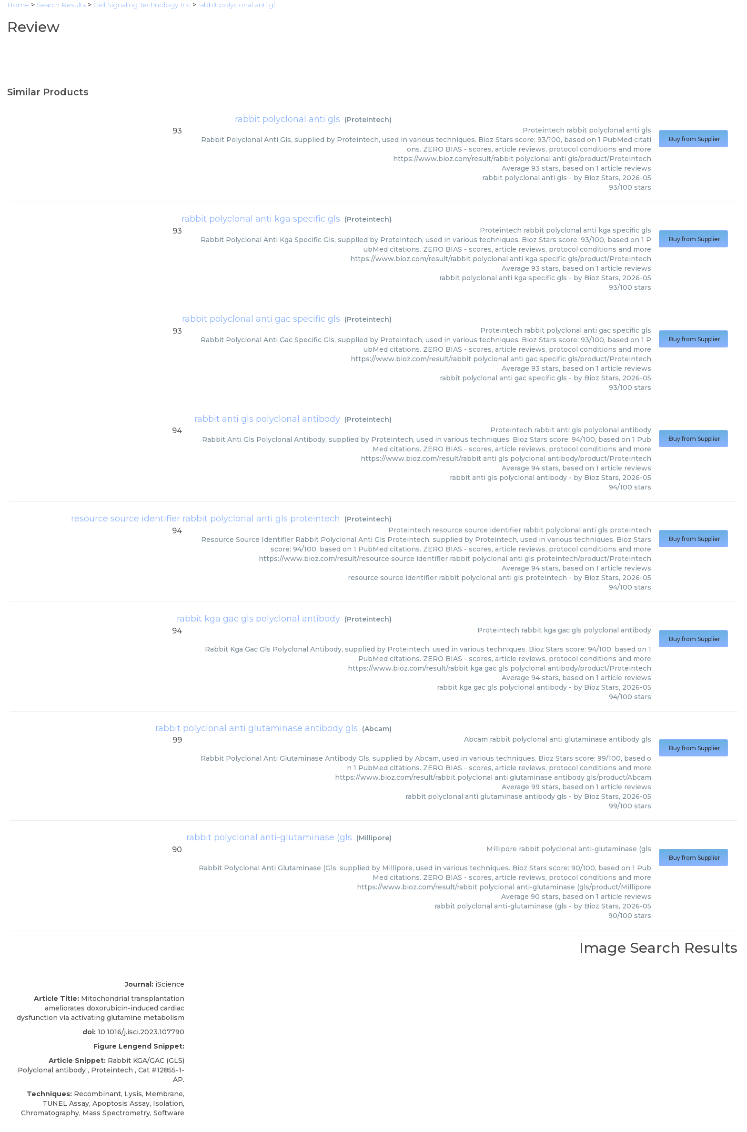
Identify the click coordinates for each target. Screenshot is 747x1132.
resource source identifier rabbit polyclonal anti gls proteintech (205, 518)
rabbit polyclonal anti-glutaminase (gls (269, 837)
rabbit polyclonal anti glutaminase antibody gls (256, 728)
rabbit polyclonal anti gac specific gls (261, 319)
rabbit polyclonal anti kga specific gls (261, 219)
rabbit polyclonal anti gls (287, 119)
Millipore (374, 838)
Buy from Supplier (693, 139)
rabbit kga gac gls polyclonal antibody (258, 618)
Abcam (376, 728)
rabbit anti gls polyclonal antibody (267, 419)
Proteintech (368, 119)
